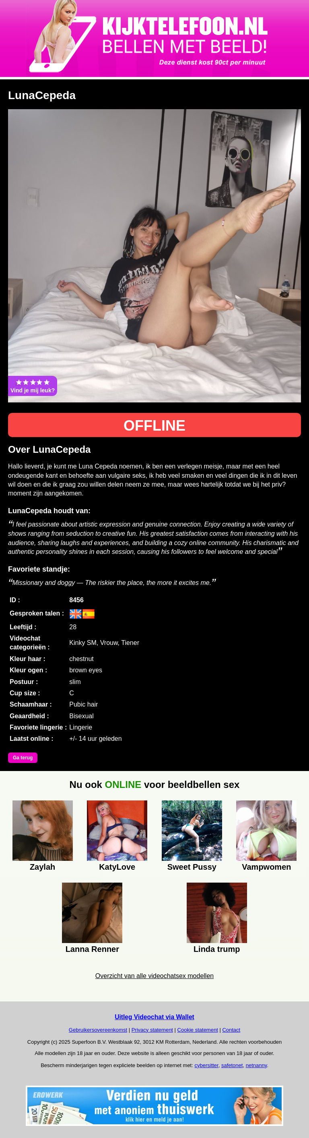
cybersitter (206, 1065)
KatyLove (117, 866)
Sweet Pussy (191, 866)
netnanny (256, 1065)
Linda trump (217, 949)
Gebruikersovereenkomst (98, 1030)
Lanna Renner (92, 949)
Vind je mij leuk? (32, 386)
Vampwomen (266, 866)
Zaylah (42, 866)
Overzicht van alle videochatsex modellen (154, 975)
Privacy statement (152, 1030)
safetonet (232, 1065)
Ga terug (23, 758)
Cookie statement (197, 1030)
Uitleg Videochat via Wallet (154, 1017)
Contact (231, 1030)
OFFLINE (154, 425)
